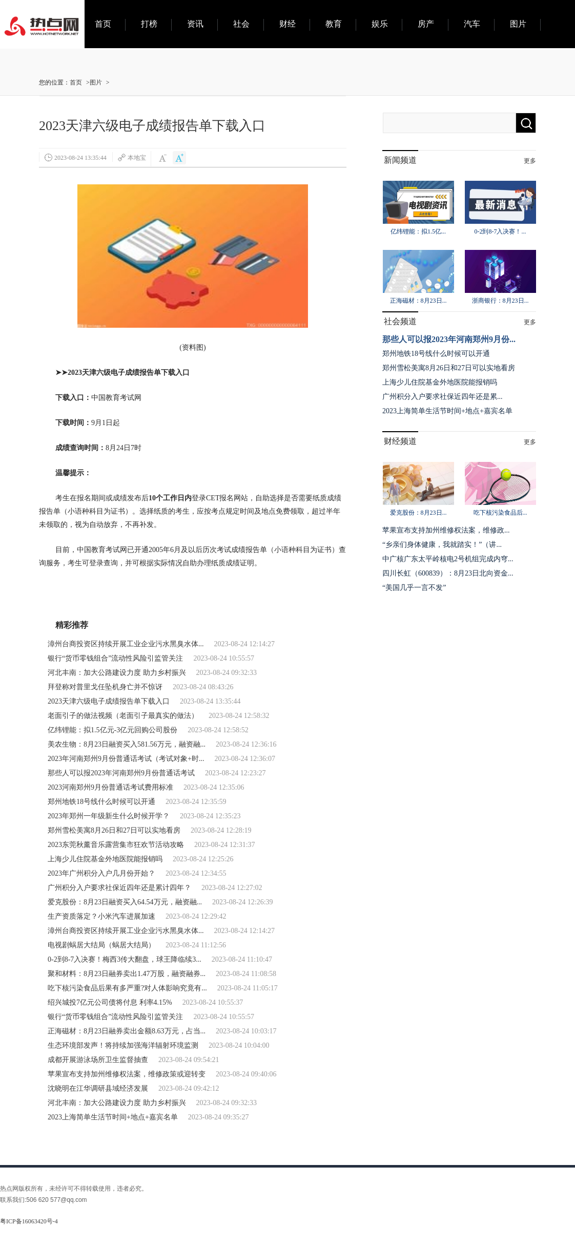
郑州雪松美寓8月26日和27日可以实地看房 (114, 830)
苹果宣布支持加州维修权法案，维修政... (446, 530)
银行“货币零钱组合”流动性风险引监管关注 (115, 658)
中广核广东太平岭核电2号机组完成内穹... (448, 559)
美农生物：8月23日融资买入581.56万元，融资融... (127, 744)
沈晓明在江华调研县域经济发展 (98, 1088)
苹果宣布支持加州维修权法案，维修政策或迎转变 (127, 1074)
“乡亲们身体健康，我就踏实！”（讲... (442, 544)
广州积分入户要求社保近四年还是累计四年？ (119, 888)
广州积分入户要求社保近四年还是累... (442, 396)
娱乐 (380, 23)
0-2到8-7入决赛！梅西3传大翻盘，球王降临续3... (124, 959)
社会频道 (400, 321)
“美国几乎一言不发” (414, 587)
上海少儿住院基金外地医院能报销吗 (105, 859)
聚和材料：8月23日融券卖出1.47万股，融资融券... (127, 974)
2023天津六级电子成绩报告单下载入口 (109, 701)
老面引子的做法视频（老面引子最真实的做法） (123, 715)
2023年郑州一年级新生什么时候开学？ (109, 816)
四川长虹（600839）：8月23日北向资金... (448, 573)
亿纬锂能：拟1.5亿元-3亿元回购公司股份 (112, 730)
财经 (287, 23)
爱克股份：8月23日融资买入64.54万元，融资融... (125, 902)
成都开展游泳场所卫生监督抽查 (98, 1060)
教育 (333, 23)
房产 (426, 23)
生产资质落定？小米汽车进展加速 (101, 916)
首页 (103, 23)
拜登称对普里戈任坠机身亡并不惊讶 (105, 687)
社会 (241, 23)
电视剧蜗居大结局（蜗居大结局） (101, 945)
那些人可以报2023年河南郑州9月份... (449, 339)
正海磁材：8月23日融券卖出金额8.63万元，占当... (127, 1031)
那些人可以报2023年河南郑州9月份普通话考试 (121, 773)
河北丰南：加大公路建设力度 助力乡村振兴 (117, 672)
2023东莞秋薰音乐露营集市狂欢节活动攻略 (116, 845)
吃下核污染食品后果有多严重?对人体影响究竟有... (127, 988)
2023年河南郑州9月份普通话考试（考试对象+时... (126, 758)
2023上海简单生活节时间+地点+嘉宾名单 (113, 1117)
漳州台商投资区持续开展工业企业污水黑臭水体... (126, 644)
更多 (530, 160)
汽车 (472, 23)
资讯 (195, 23)
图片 (518, 23)
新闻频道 (400, 160)
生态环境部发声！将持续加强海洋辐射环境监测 (123, 1045)
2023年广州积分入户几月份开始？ (101, 873)
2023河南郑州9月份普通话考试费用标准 (110, 787)
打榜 (149, 23)
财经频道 (400, 441)
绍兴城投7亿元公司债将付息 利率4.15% (110, 1002)
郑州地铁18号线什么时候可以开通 (101, 802)
